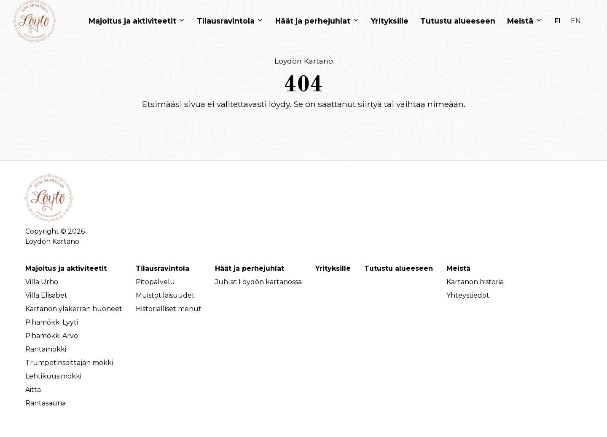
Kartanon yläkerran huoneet (73, 309)
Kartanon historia (475, 282)
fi (557, 21)
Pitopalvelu (155, 282)
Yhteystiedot (467, 295)
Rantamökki (45, 349)
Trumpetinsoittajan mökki (69, 363)
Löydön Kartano (303, 60)
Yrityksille (333, 268)
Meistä (458, 268)
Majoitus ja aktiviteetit (66, 268)
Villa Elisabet (46, 295)
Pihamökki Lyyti (51, 322)
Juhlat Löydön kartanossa (258, 282)
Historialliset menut (168, 309)
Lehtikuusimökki (53, 376)
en (576, 21)
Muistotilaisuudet (165, 295)
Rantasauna (45, 403)
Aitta (33, 390)
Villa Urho (41, 282)
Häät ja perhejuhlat (249, 268)
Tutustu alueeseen (398, 268)
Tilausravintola (162, 268)
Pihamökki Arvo (51, 336)
